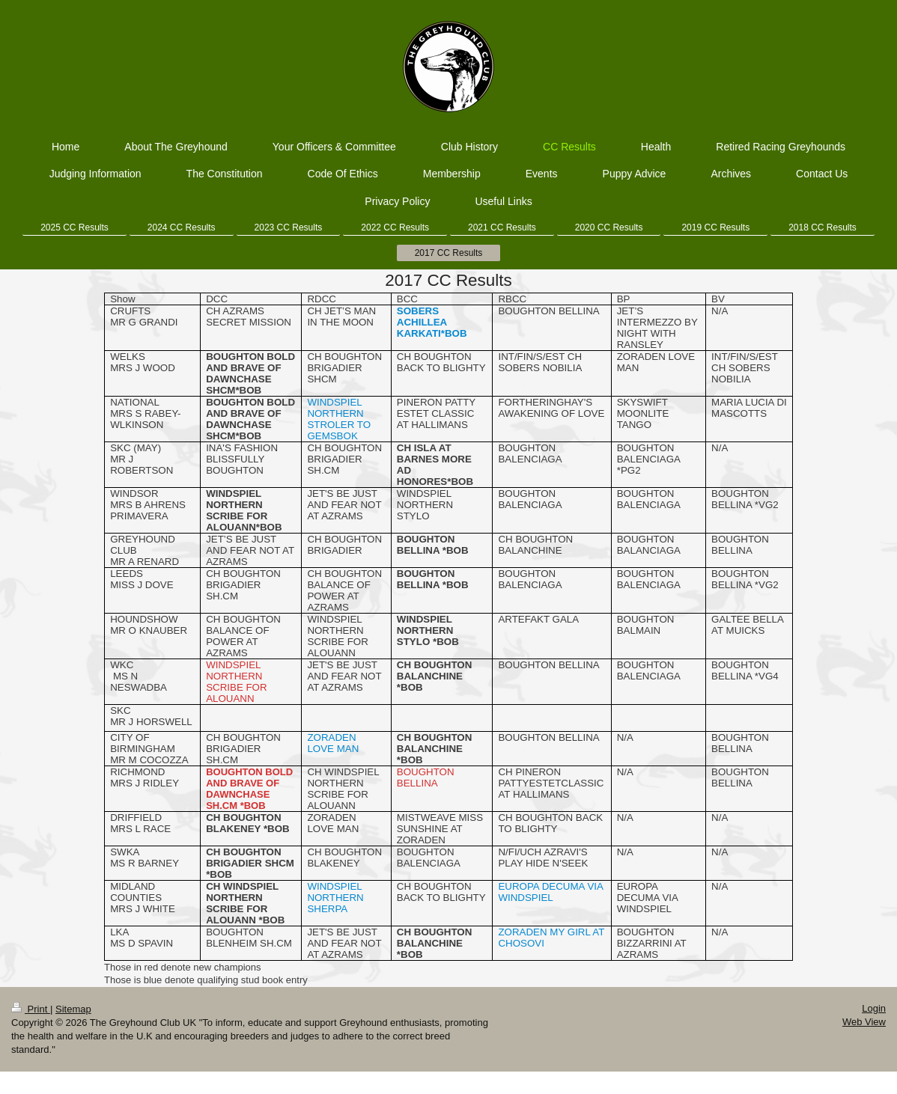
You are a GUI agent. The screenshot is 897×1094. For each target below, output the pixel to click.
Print (30, 1009)
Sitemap (73, 1009)
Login (874, 1008)
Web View (864, 1021)
